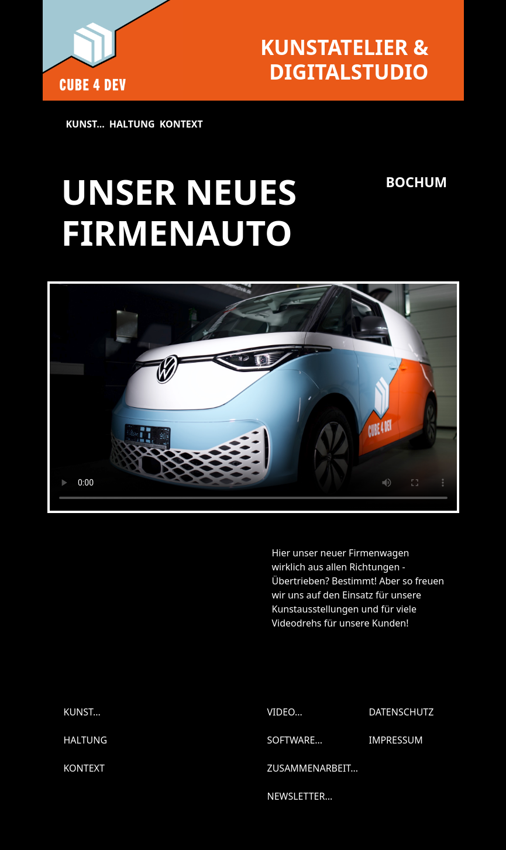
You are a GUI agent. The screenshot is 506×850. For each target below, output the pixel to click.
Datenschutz (401, 712)
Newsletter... (300, 796)
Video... (284, 712)
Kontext (181, 124)
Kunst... (85, 124)
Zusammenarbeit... (313, 768)
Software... (295, 740)
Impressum (396, 740)
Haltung (132, 124)
